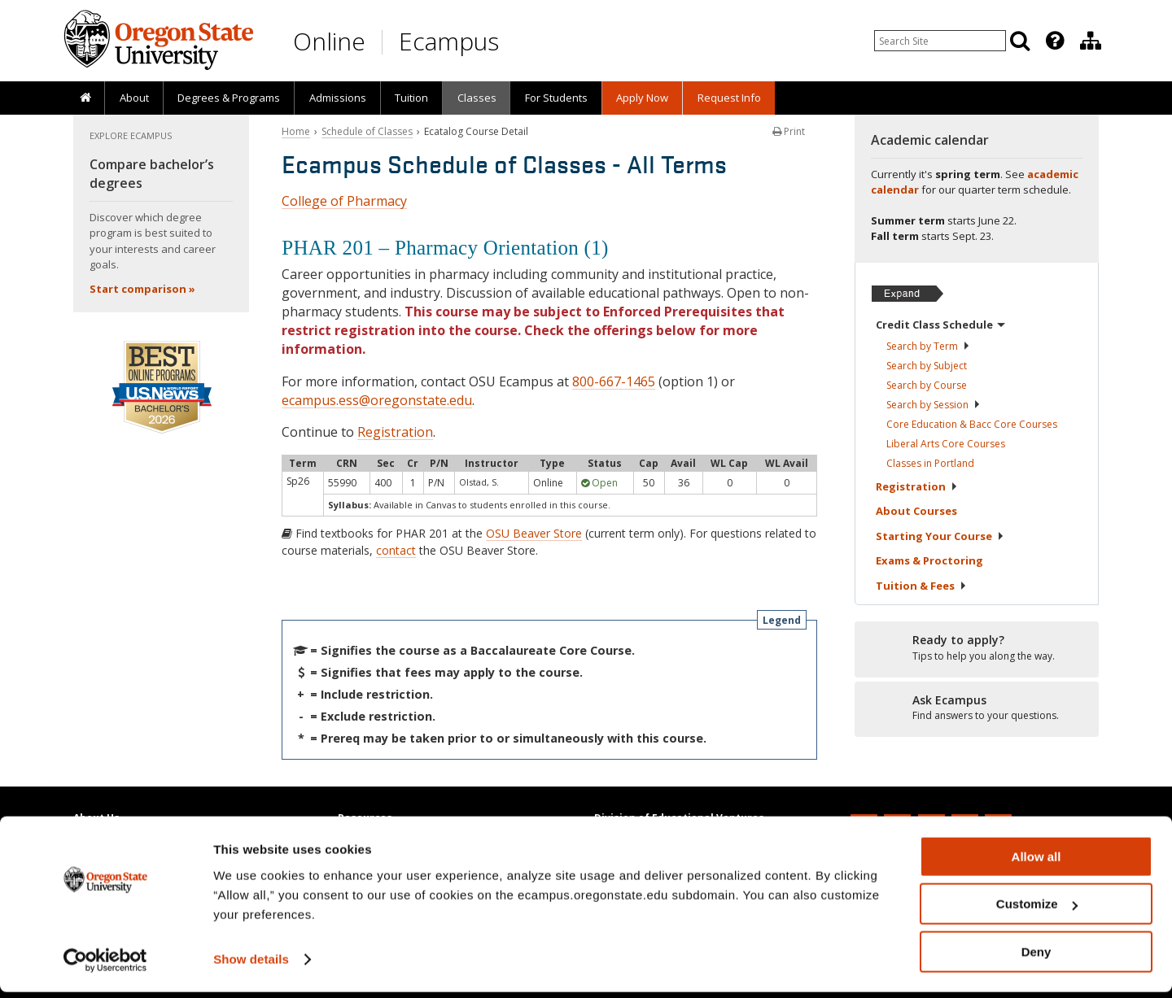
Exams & (929, 560)
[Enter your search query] (940, 40)
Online (329, 41)
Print (788, 131)
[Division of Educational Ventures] (1090, 40)
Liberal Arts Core (945, 444)
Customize (1037, 910)
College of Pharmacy (344, 201)
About (134, 97)
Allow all (1036, 862)
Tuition (411, 97)
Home (296, 131)
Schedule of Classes (367, 131)
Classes (476, 97)
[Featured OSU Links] (1054, 40)
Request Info (729, 97)
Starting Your (940, 536)
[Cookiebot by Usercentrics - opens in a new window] (105, 966)
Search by (928, 346)
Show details (251, 965)
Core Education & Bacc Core (971, 424)
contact (396, 550)
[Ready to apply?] (977, 648)
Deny (1036, 958)
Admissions (337, 97)
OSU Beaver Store (534, 533)
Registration (395, 432)
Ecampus (449, 41)
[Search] (1019, 40)
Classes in (930, 463)
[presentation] (1053, 40)
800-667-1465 (613, 381)
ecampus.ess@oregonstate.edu (377, 400)
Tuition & (921, 585)
